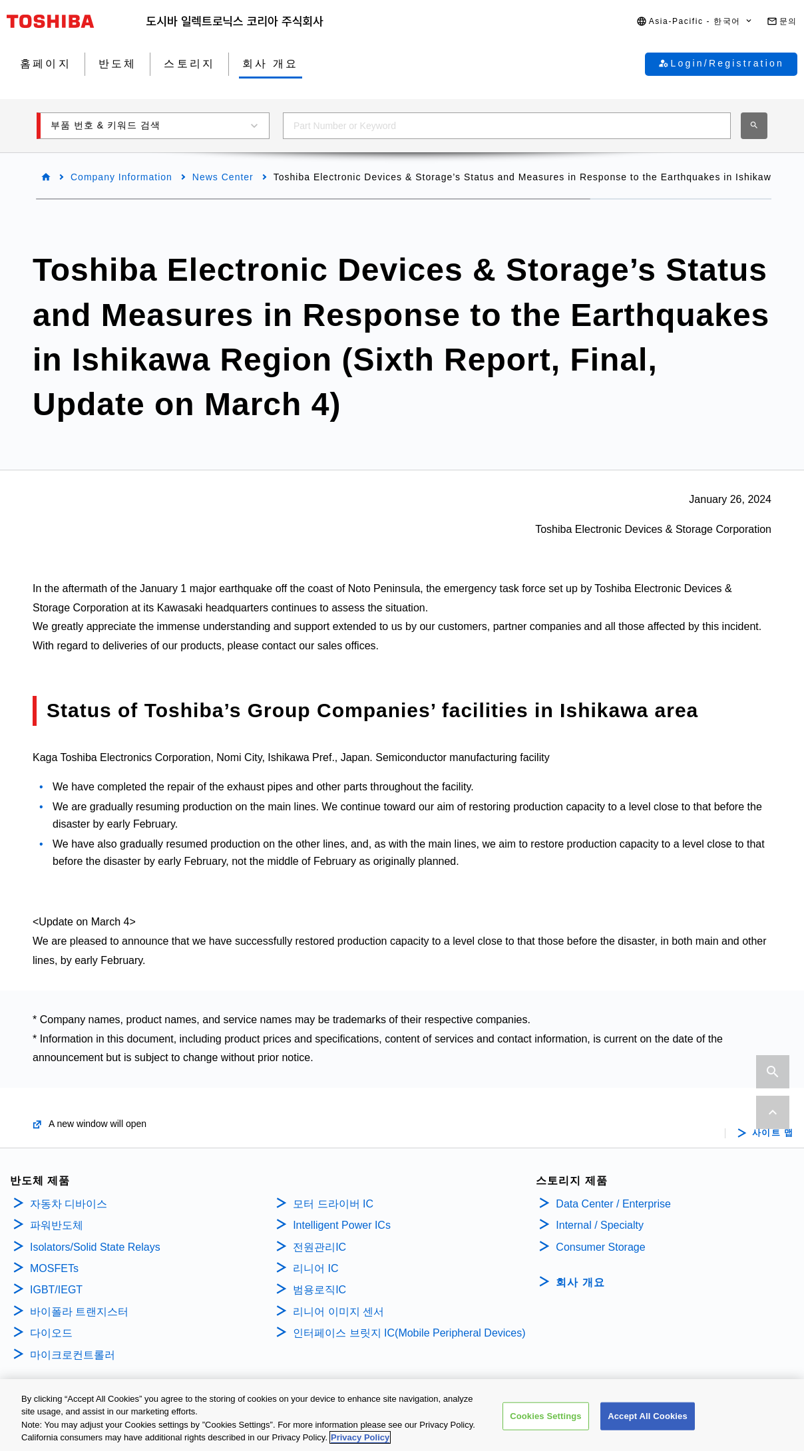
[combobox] (507, 125)
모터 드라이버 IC (333, 1203)
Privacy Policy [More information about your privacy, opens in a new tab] (360, 1442)
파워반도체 (56, 1225)
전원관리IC (319, 1247)
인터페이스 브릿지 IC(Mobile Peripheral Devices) (409, 1333)
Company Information (121, 177)
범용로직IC (319, 1289)
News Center (223, 177)
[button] (695, 22)
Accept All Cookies (648, 1420)
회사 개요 (580, 1282)
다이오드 (51, 1333)
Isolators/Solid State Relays (95, 1247)
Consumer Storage (600, 1247)
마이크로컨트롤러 (72, 1355)
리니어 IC (315, 1268)
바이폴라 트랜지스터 (79, 1311)
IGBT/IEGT (56, 1289)
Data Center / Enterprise (613, 1203)
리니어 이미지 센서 (338, 1311)
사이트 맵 (773, 1133)
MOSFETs (54, 1268)
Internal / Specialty (600, 1225)
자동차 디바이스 (68, 1203)
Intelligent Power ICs (342, 1225)
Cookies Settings (546, 1420)
